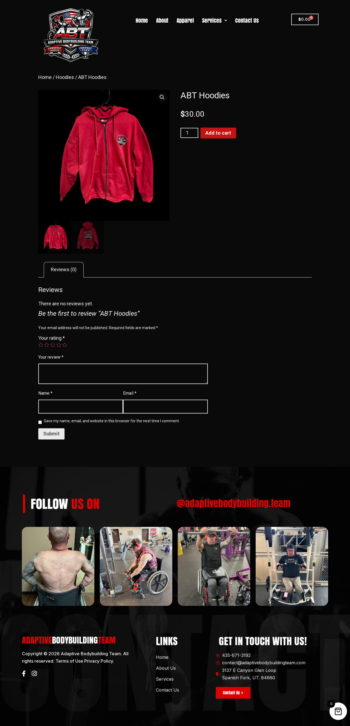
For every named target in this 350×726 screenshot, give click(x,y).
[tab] (64, 270)
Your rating (51, 338)
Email (129, 393)
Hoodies (65, 77)
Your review (50, 357)
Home (142, 20)
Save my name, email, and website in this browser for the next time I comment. (112, 421)
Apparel (185, 20)
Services (214, 20)
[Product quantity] (189, 133)
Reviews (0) (64, 269)
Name (45, 393)
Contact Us (247, 20)
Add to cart (218, 133)
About (162, 20)
